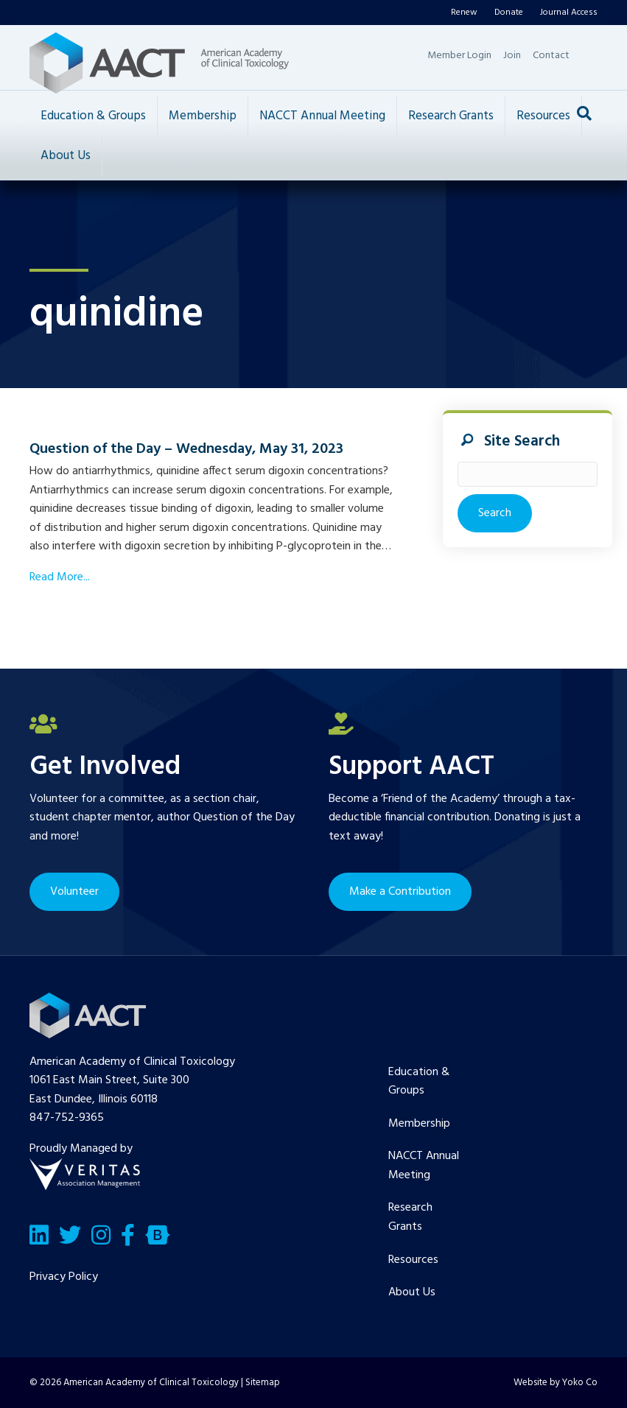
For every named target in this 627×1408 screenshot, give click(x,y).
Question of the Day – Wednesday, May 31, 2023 (186, 449)
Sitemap (262, 1382)
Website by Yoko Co (556, 1382)
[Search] (584, 113)
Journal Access (569, 12)
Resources (543, 116)
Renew (464, 12)
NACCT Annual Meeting (322, 116)
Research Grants (451, 116)
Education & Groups (93, 116)
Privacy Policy (63, 1276)
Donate (508, 12)
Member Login (459, 55)
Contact (551, 55)
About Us (66, 156)
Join (512, 55)
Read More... (59, 577)
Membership (203, 116)
